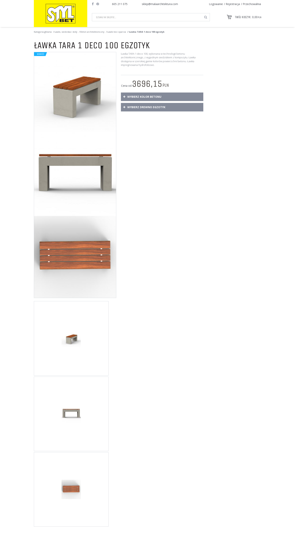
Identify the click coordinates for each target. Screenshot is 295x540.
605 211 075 (119, 4)
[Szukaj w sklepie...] (147, 17)
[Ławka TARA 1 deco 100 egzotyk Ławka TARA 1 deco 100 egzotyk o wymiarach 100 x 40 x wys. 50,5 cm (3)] (75, 257)
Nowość (40, 54)
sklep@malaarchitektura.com (160, 4)
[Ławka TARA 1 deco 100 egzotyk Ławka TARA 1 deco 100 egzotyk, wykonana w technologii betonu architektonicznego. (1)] (75, 93)
